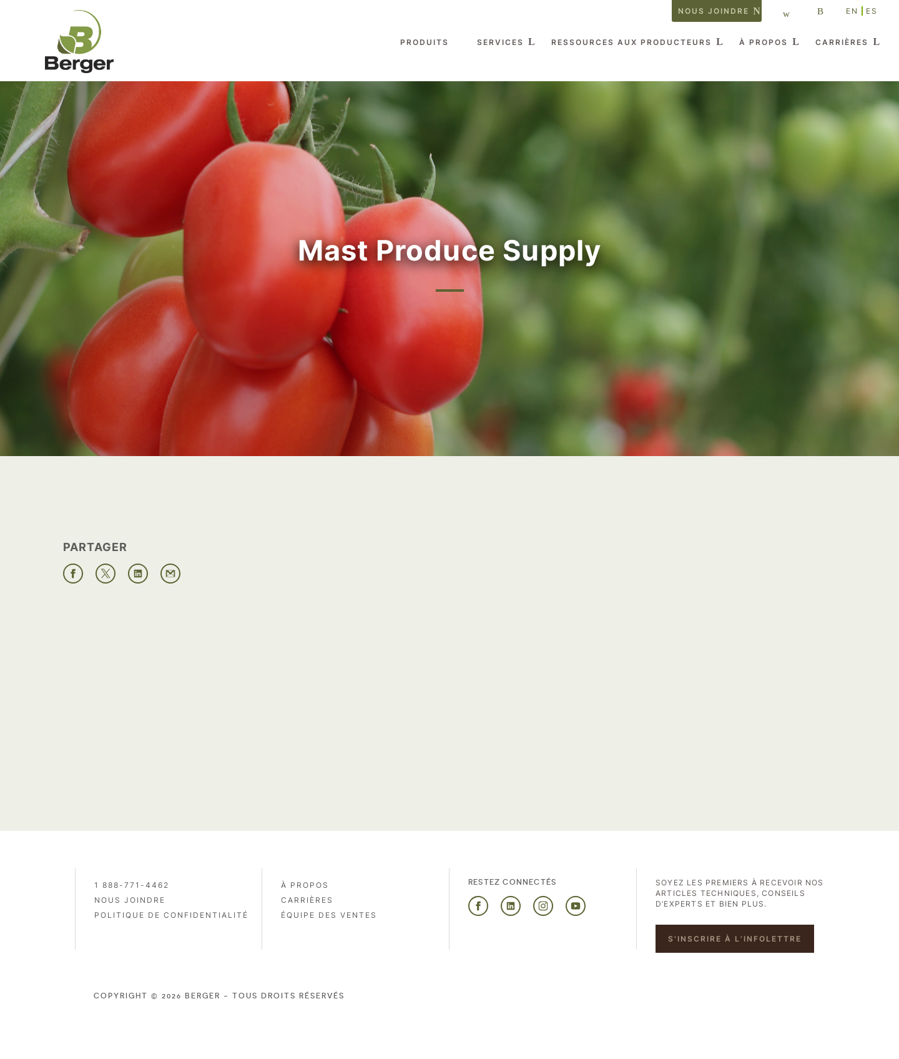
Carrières (841, 42)
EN (852, 11)
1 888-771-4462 (131, 885)
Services (500, 42)
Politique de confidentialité (171, 915)
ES (872, 11)
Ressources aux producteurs (631, 42)
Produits (424, 42)
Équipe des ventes (329, 915)
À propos (763, 42)
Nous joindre (713, 11)
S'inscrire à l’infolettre (735, 938)
